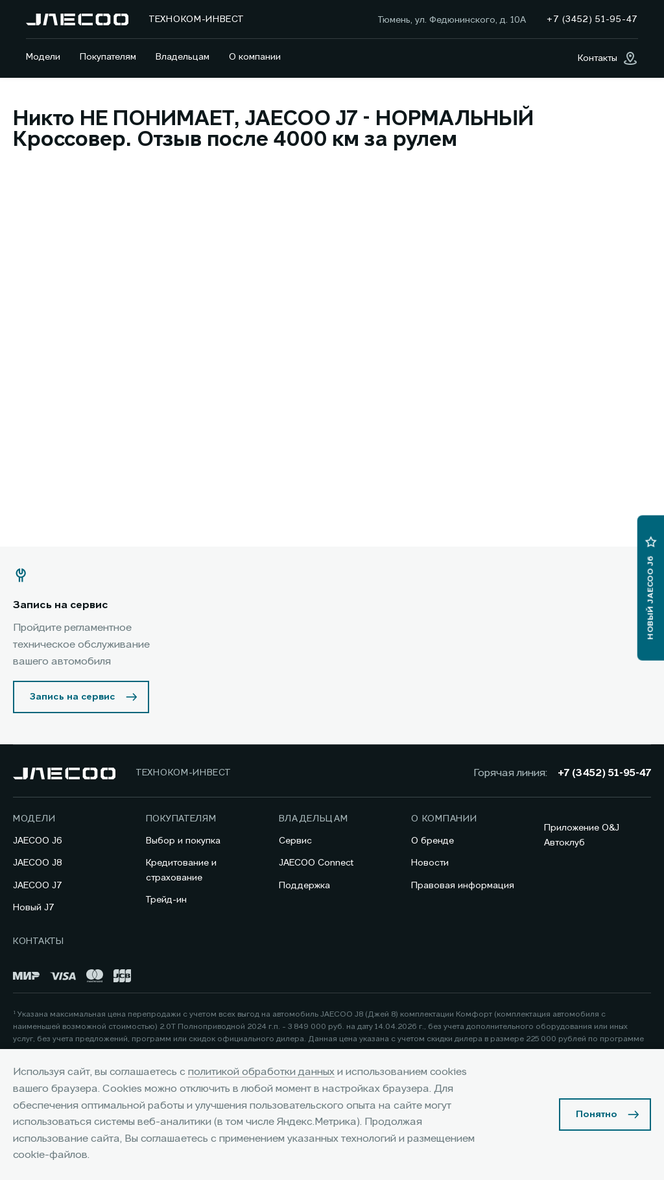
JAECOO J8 (37, 862)
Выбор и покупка (183, 840)
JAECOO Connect (316, 862)
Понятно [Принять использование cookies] (596, 1114)
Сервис (295, 840)
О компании (255, 57)
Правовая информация (462, 885)
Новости (430, 862)
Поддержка (304, 885)
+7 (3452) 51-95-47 (604, 773)
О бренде (432, 840)
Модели (43, 57)
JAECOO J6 (37, 840)
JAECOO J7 (37, 885)
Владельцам (182, 57)
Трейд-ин (166, 899)
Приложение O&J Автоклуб (581, 835)
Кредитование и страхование (181, 870)
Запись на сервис (72, 697)
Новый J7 (33, 907)
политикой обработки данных (261, 1072)
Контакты (38, 941)
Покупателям (108, 57)
